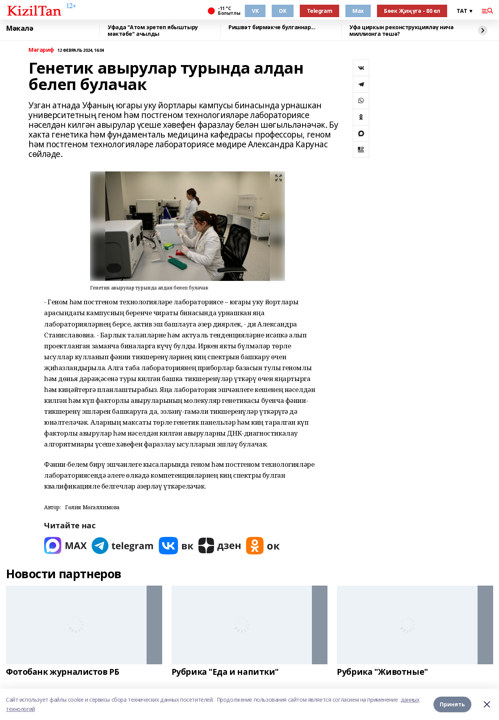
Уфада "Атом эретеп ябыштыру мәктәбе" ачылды (153, 30)
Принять (452, 704)
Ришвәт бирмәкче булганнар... (271, 27)
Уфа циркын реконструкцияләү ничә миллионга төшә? (401, 30)
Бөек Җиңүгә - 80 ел (412, 10)
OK (282, 10)
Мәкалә (19, 28)
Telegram (320, 10)
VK (255, 10)
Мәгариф (41, 50)
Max (358, 10)
